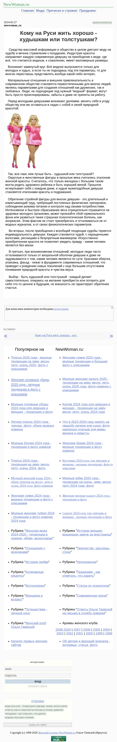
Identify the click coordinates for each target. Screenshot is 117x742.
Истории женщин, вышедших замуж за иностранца (86, 532)
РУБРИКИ (37, 701)
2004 (106, 629)
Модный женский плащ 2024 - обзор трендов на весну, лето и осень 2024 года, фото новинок (32, 481)
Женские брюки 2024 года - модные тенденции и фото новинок (82, 446)
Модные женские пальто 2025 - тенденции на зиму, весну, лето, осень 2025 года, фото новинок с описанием (86, 384)
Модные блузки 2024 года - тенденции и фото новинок (31, 445)
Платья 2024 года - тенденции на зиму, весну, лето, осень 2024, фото (30, 464)
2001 (79, 633)
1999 (99, 633)
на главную (9, 329)
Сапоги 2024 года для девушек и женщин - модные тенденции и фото (87, 515)
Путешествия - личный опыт (29, 611)
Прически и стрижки (62, 10)
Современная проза (92, 595)
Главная (27, 10)
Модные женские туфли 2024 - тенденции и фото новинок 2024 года (32, 516)
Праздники (87, 10)
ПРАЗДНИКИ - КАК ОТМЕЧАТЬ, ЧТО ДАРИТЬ (25, 714)
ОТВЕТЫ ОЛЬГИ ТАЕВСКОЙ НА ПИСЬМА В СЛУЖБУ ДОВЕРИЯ (34, 710)
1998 (108, 633)
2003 (60, 633)
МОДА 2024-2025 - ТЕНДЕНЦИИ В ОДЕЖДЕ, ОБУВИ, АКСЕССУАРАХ (36, 706)
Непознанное (87, 562)
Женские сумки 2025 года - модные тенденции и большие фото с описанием (85, 361)
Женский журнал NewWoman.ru (56, 732)
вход (38, 681)
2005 (96, 629)
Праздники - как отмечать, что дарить (81, 573)
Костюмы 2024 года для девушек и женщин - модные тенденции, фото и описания (87, 464)
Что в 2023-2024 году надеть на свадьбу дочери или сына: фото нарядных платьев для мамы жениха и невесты (86, 427)
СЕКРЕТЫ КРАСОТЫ (102, 23)
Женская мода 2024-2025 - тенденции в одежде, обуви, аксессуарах (32, 534)
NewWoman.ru (16, 4)
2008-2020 (63, 629)
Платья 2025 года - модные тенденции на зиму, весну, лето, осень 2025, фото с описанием (31, 363)
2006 (86, 629)
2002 (69, 633)
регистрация (61, 308)
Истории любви (36, 562)
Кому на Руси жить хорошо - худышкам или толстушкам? (57, 335)
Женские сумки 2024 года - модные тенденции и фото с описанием (32, 499)
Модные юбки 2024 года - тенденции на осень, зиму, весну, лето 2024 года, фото (87, 481)
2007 (77, 629)
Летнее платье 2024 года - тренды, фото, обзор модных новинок (32, 425)
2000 (89, 633)
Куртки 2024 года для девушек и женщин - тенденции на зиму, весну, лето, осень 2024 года (86, 408)
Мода (40, 10)
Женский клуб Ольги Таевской (28, 625)
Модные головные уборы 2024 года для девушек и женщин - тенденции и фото (32, 408)
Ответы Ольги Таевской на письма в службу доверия (87, 611)
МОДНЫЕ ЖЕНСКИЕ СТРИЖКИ (19, 718)
